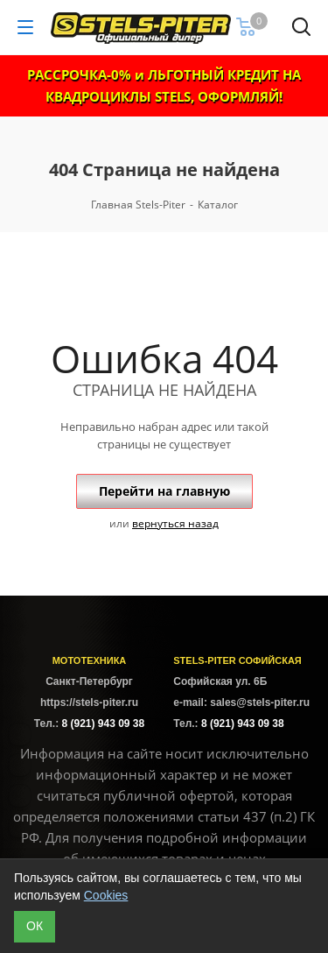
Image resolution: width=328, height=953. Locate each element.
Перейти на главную (164, 491)
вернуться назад (175, 523)
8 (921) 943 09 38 (102, 723)
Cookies (106, 895)
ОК (34, 926)
